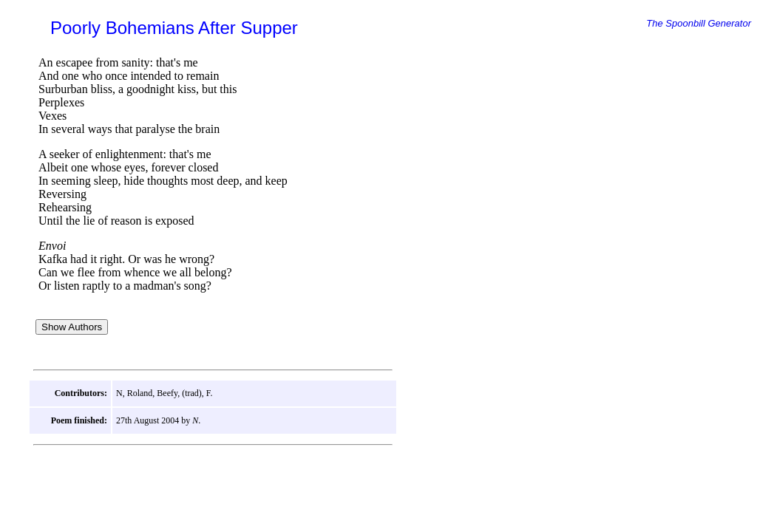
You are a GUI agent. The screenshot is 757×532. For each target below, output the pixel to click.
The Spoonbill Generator (698, 23)
